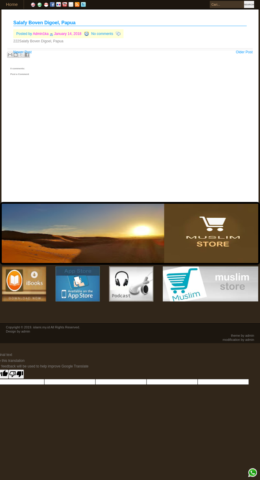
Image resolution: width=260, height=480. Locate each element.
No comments (102, 34)
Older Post (244, 52)
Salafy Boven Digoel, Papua (44, 22)
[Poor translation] (16, 374)
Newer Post (22, 52)
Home (12, 4)
